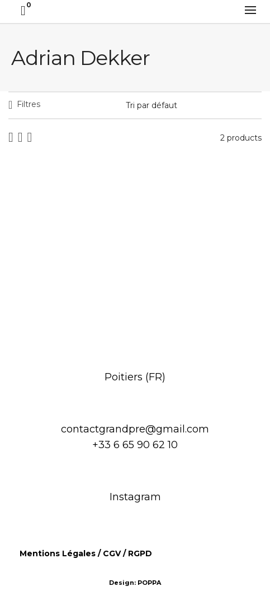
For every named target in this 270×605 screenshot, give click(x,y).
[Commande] (194, 105)
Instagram (135, 497)
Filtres (28, 104)
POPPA (149, 583)
